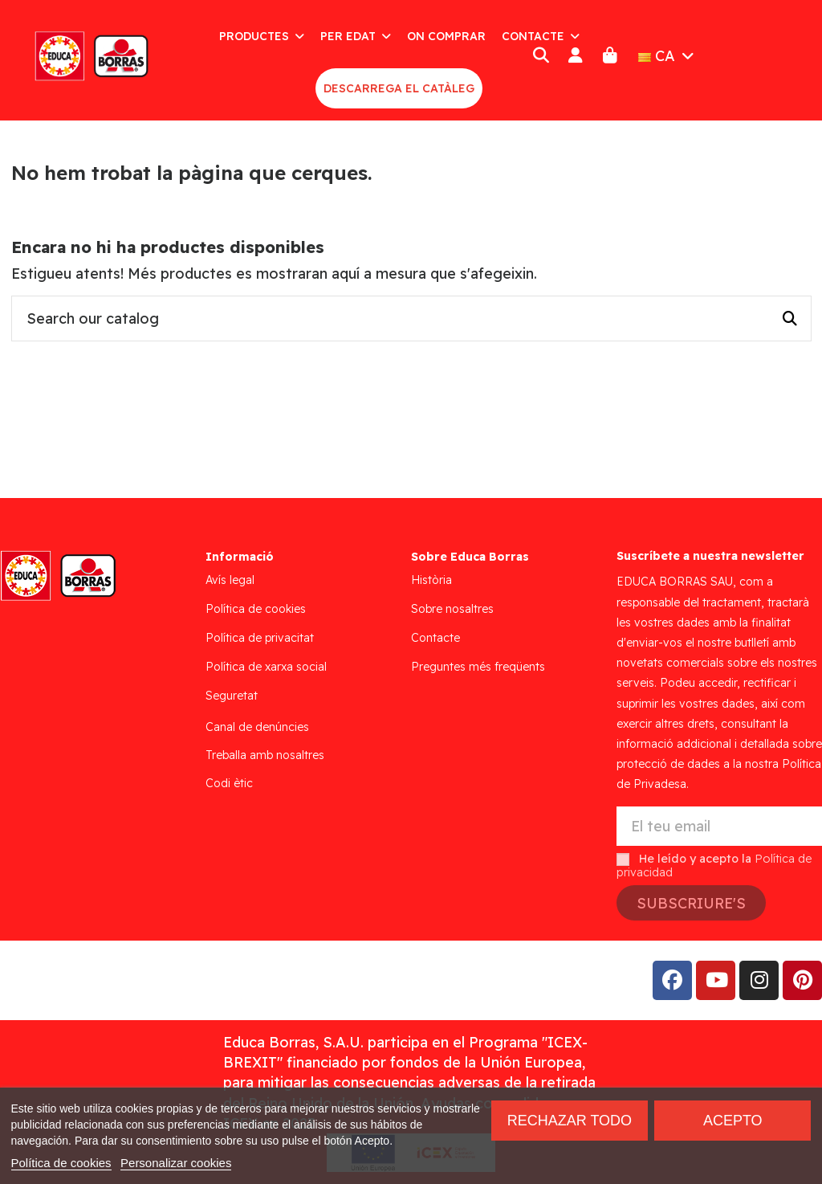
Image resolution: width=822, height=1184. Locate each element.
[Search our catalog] (790, 319)
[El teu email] (719, 826)
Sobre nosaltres (452, 609)
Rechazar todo (569, 1121)
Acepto (733, 1121)
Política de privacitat (260, 638)
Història (431, 580)
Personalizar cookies (175, 1163)
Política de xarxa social (266, 666)
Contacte (435, 638)
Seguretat (232, 695)
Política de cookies (256, 609)
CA (668, 56)
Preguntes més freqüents (478, 666)
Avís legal (230, 580)
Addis (140, 980)
